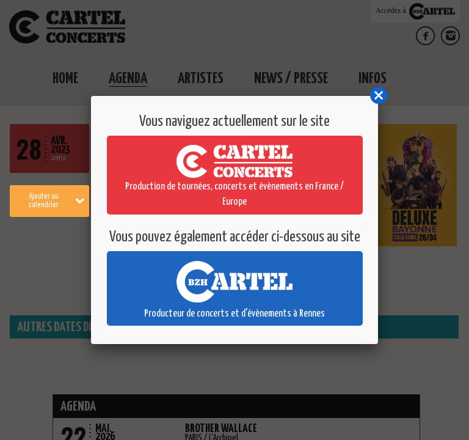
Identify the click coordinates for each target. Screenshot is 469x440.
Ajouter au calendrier (56, 201)
